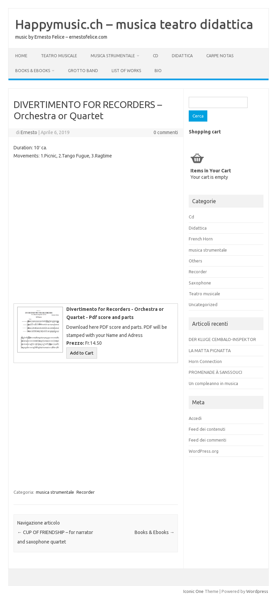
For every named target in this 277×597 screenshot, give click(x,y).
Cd (155, 56)
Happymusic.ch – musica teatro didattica (134, 24)
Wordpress (257, 591)
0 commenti (166, 132)
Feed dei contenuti (207, 429)
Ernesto (29, 132)
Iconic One (193, 591)
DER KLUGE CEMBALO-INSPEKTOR (222, 339)
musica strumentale (113, 56)
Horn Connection (205, 361)
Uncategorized (203, 304)
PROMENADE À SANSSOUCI (215, 372)
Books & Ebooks (32, 70)
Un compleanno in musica (213, 383)
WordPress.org (203, 451)
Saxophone (200, 282)
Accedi (195, 418)
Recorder (85, 492)
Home (21, 56)
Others (195, 260)
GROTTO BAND (83, 70)
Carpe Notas (219, 56)
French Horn (201, 238)
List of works (126, 70)
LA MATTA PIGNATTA (210, 350)
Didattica (182, 56)
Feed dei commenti (207, 440)
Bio (158, 70)
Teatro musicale (59, 56)
